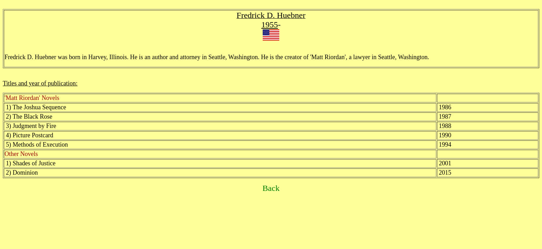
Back (270, 188)
